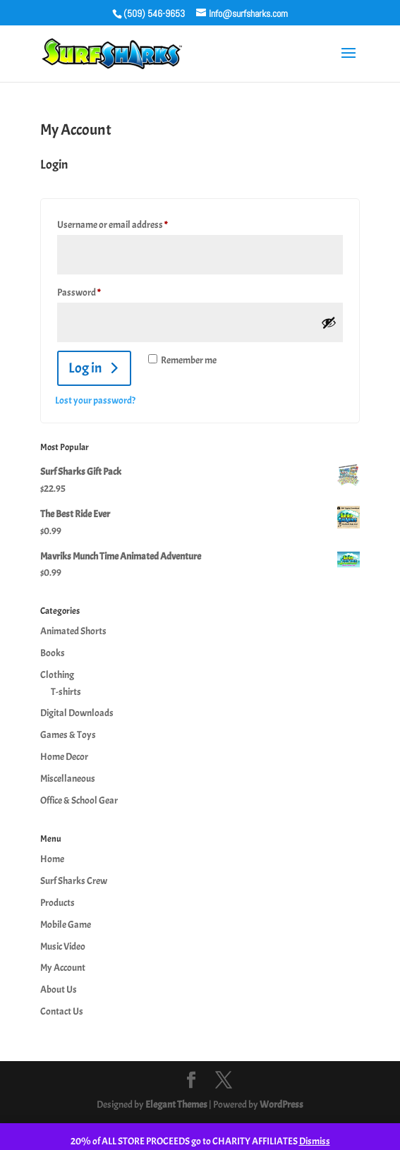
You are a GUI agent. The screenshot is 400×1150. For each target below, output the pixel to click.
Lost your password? (95, 400)
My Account (62, 968)
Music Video (62, 946)
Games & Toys (68, 735)
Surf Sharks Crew (73, 881)
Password (95, 290)
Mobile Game (65, 925)
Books (52, 653)
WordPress (281, 1104)
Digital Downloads (77, 713)
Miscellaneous (67, 779)
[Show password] (329, 322)
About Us (58, 989)
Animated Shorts (73, 631)
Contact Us (61, 1011)
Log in (85, 368)
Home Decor (64, 757)
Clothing (57, 675)
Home (52, 859)
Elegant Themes (176, 1104)
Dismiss (314, 1141)
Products (57, 903)
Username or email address (129, 223)
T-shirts (66, 692)
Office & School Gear (79, 800)
